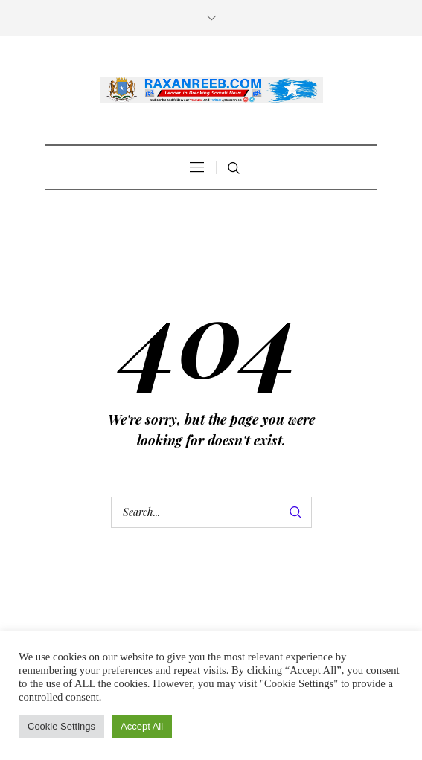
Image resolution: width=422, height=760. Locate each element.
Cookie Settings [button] (61, 726)
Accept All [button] (142, 726)
